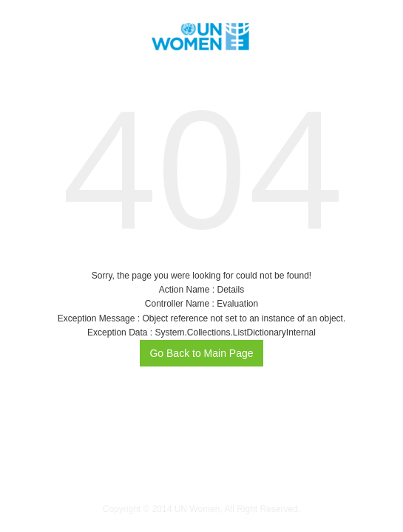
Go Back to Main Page (201, 353)
